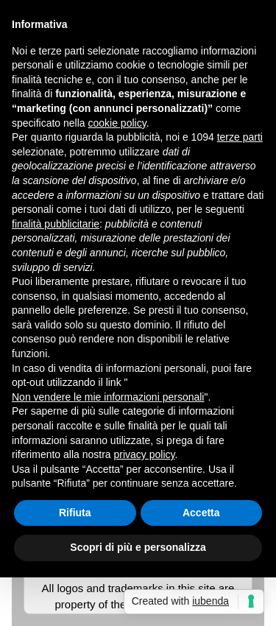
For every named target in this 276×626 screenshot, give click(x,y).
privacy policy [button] (144, 454)
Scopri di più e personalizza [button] (137, 547)
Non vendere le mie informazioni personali (108, 397)
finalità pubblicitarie (55, 224)
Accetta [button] (201, 512)
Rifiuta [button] (75, 512)
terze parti (240, 137)
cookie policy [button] (117, 123)
